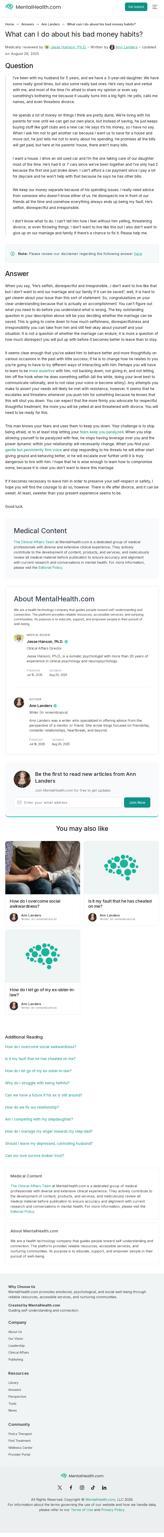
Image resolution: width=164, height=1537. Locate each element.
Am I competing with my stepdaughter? (39, 1119)
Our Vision (15, 1339)
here (138, 254)
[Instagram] (82, 1487)
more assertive (42, 371)
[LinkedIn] (104, 1487)
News (12, 1410)
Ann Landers (50, 24)
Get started (136, 7)
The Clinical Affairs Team (34, 542)
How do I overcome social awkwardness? (40, 1047)
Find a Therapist (20, 1434)
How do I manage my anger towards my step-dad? (48, 1131)
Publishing (15, 1359)
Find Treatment (19, 1441)
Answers (27, 24)
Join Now (137, 802)
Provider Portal (19, 1454)
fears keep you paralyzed (101, 432)
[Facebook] (70, 1487)
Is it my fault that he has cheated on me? (40, 1059)
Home (9, 24)
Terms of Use (82, 1510)
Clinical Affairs (18, 1352)
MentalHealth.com (100, 1499)
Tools (12, 1404)
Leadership (16, 1346)
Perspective (17, 1396)
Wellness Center (20, 1448)
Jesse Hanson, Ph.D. (65, 47)
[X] (59, 1487)
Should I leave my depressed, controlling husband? (49, 1143)
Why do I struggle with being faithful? (37, 1083)
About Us (15, 1332)
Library (13, 1383)
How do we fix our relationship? (32, 1107)
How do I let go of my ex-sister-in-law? (38, 1071)
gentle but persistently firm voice (33, 450)
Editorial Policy (50, 567)
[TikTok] (93, 1487)
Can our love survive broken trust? (34, 1156)
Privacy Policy (112, 1510)
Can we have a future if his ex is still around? (43, 1095)
